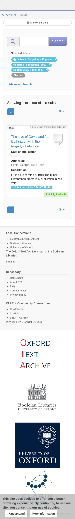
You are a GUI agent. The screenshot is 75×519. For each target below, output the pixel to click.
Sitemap (10, 261)
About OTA (16, 282)
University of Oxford (21, 247)
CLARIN (14, 313)
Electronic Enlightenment (24, 239)
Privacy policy (18, 294)
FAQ (12, 286)
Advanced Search (20, 84)
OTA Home (9, 14)
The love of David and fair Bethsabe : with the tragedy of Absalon (30, 141)
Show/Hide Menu (38, 22)
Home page (16, 278)
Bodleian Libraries (20, 243)
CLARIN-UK (16, 309)
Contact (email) (18, 290)
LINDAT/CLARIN (19, 317)
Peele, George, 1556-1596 (27, 165)
